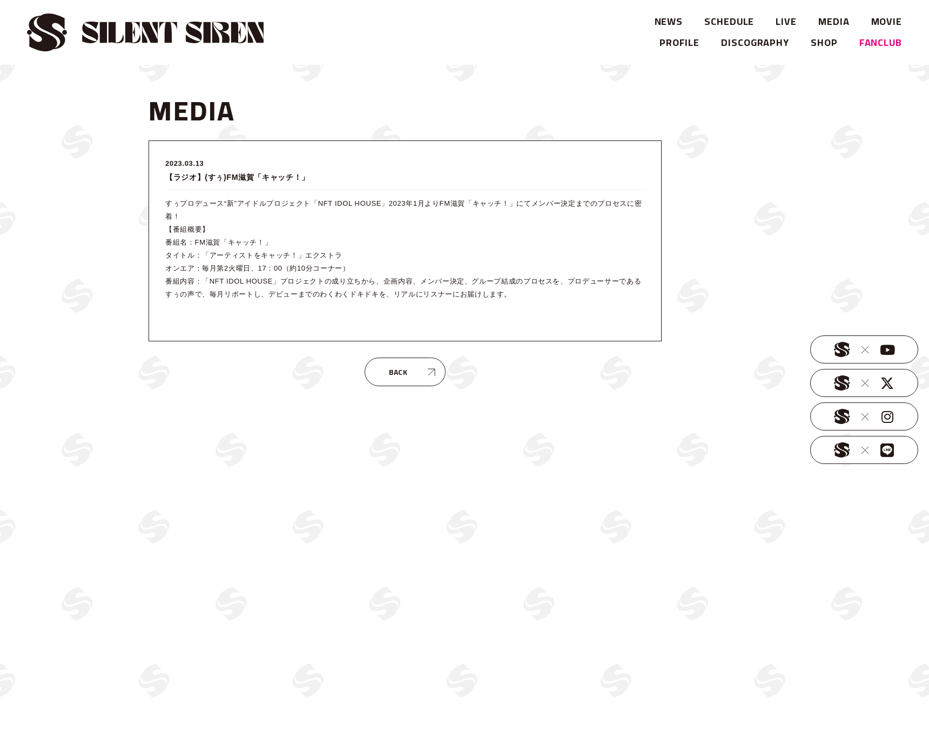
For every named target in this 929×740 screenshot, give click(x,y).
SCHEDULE (729, 21)
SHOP (824, 42)
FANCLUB (880, 42)
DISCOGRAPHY (755, 42)
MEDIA (834, 21)
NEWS (669, 21)
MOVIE (887, 21)
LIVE (786, 21)
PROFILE (679, 42)
